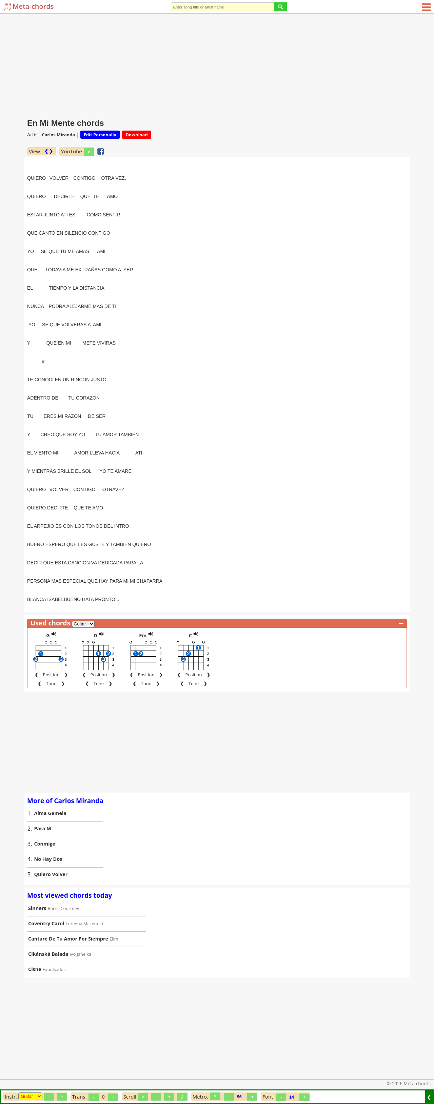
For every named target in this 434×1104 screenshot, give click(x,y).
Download (136, 135)
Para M (42, 813)
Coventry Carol (46, 908)
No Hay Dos (48, 843)
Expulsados (54, 954)
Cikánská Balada (48, 938)
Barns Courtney (63, 893)
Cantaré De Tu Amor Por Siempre (68, 923)
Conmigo (45, 828)
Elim (114, 923)
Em (142, 620)
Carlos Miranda (58, 135)
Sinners (37, 892)
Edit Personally (100, 135)
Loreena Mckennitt (85, 908)
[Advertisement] (217, 64)
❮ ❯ (48, 151)
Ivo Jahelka (81, 938)
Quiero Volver (51, 858)
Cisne (34, 953)
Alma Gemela (50, 797)
